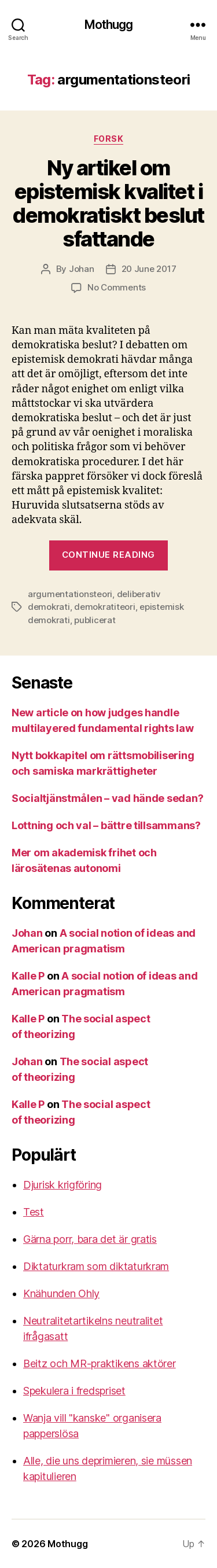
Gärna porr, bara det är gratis (90, 1239)
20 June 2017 (149, 268)
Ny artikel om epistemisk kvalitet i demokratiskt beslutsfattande (108, 203)
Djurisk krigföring (62, 1185)
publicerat (94, 619)
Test (33, 1212)
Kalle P (28, 976)
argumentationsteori (70, 593)
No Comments (116, 287)
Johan (81, 268)
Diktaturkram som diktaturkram (96, 1266)
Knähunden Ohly (61, 1293)
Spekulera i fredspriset (74, 1391)
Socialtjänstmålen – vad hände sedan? (107, 798)
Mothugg (108, 25)
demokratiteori (104, 606)
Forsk (109, 138)
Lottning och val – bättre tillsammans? (106, 825)
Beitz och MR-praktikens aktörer (99, 1363)
